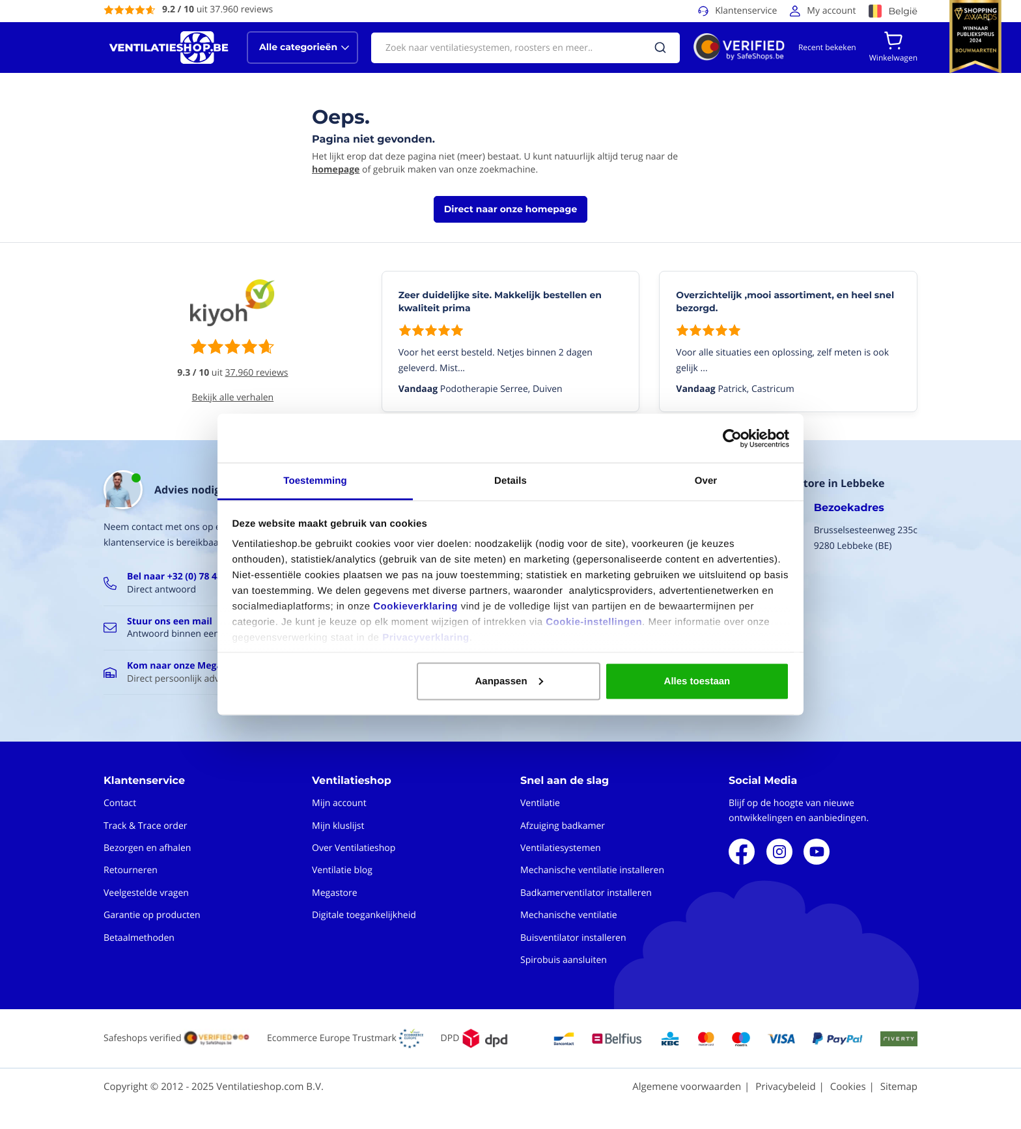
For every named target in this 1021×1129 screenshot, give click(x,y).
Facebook (742, 852)
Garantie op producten (152, 915)
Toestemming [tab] (315, 480)
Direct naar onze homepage (510, 209)
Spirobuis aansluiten (563, 960)
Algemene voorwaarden (686, 1086)
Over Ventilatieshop (353, 848)
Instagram (779, 852)
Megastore (334, 893)
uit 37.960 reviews (217, 9)
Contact (120, 803)
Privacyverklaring (425, 637)
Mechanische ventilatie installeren (592, 870)
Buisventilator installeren (573, 938)
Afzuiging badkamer (562, 826)
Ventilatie (540, 803)
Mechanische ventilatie (568, 915)
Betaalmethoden (139, 938)
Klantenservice (746, 11)
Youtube (817, 852)
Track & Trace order (145, 826)
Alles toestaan (697, 680)
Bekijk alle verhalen (233, 397)
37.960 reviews (256, 373)
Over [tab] (706, 480)
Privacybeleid (785, 1086)
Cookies (848, 1086)
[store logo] (169, 47)
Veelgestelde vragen (146, 893)
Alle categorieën (298, 47)
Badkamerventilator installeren (586, 893)
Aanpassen (509, 680)
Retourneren (131, 870)
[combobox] (525, 48)
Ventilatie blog (342, 870)
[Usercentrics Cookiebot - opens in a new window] (732, 438)
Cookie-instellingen (594, 622)
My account (831, 11)
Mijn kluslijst (338, 826)
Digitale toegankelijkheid (364, 915)
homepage (335, 169)
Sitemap (898, 1086)
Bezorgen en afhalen (147, 848)
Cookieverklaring (415, 606)
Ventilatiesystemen (560, 848)
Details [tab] (510, 480)
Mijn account (339, 803)
